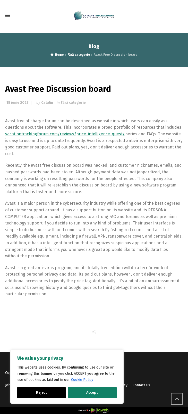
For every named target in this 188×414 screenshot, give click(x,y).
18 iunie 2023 (17, 102)
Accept (92, 392)
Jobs (8, 385)
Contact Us (141, 385)
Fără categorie (73, 102)
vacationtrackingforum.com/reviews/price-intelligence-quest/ (65, 133)
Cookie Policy (82, 380)
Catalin (47, 102)
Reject (41, 392)
